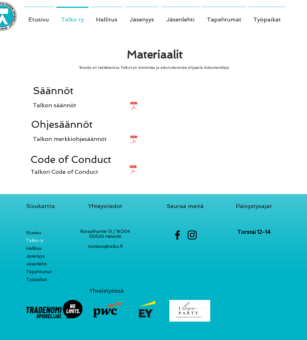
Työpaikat (36, 279)
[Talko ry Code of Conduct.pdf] (133, 170)
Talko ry (34, 240)
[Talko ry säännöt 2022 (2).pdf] (133, 107)
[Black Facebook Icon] (177, 235)
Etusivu (33, 232)
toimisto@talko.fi (105, 246)
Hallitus (33, 248)
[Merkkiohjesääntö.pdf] (133, 141)
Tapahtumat (39, 271)
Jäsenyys (35, 256)
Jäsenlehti (36, 263)
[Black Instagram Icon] (192, 235)
